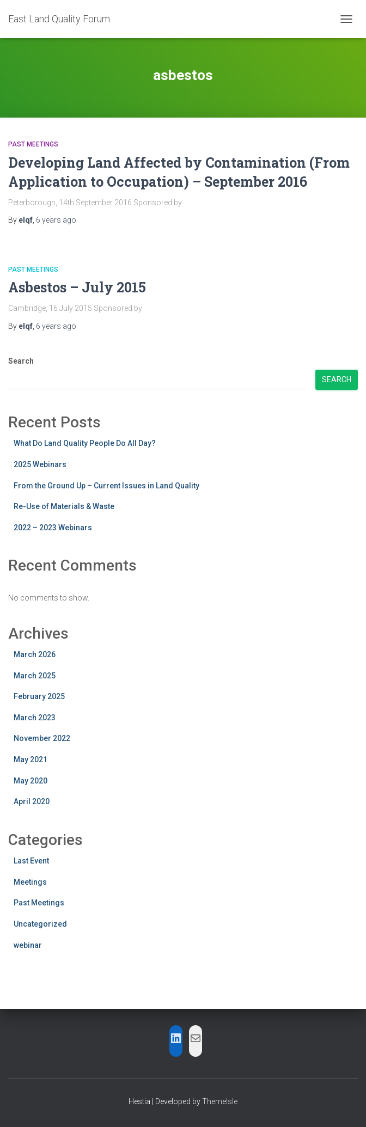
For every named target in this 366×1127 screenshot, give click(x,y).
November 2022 (42, 738)
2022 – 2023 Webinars (53, 527)
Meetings (30, 882)
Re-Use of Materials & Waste (64, 506)
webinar (28, 945)
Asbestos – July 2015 (77, 287)
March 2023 (35, 717)
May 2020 (30, 780)
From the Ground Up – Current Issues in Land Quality (106, 485)
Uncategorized (40, 924)
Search (21, 361)
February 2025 (39, 696)
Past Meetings (33, 144)
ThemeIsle (219, 1101)
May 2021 (30, 759)
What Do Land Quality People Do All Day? (85, 443)
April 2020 (32, 801)
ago (56, 220)
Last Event (31, 860)
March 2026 (35, 654)
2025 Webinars (40, 464)
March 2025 (35, 675)
